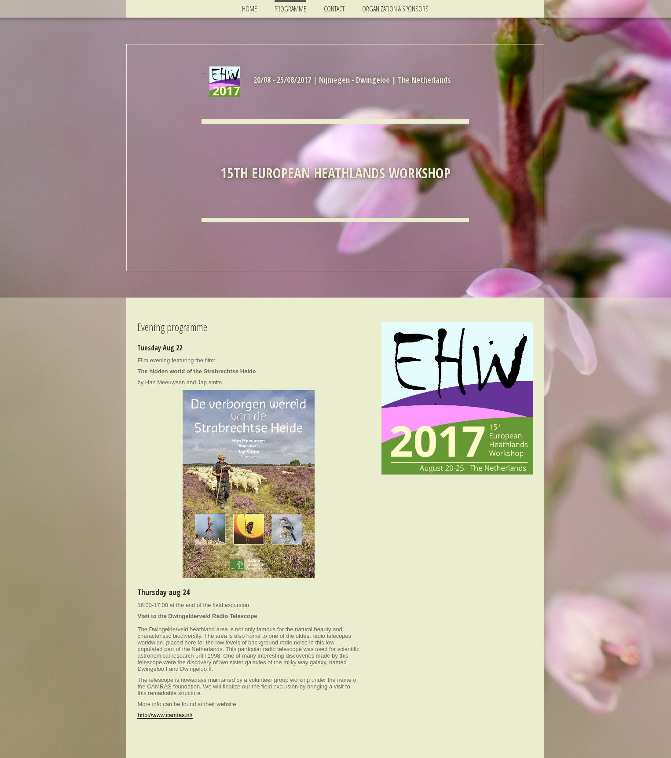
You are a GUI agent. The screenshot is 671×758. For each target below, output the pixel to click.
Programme (290, 9)
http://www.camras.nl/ (165, 715)
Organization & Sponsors (395, 9)
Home (249, 9)
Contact (334, 9)
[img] (225, 81)
